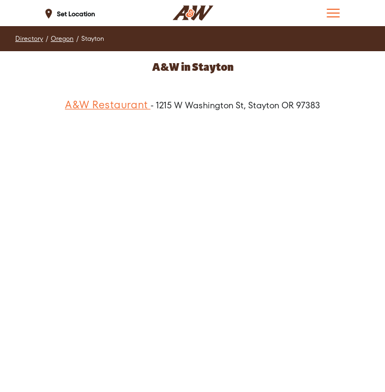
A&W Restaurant (108, 104)
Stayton (92, 38)
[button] (333, 13)
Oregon (62, 38)
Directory (29, 38)
